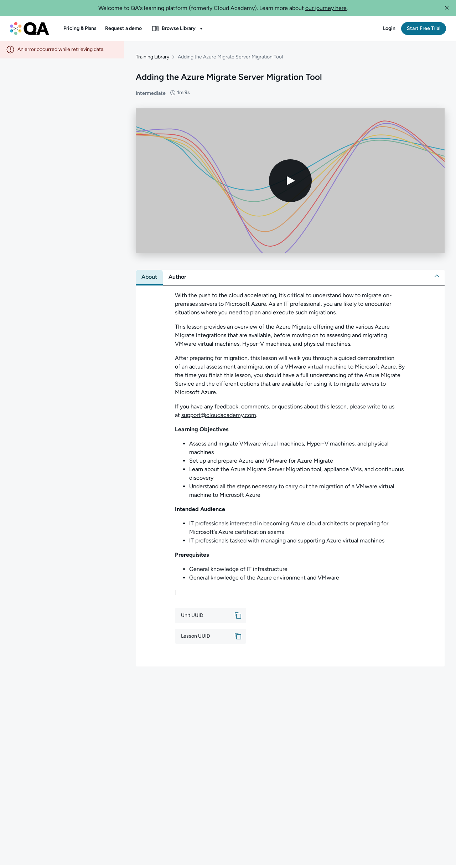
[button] (447, 8)
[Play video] (290, 181)
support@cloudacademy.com (218, 415)
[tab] (149, 278)
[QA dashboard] (29, 28)
